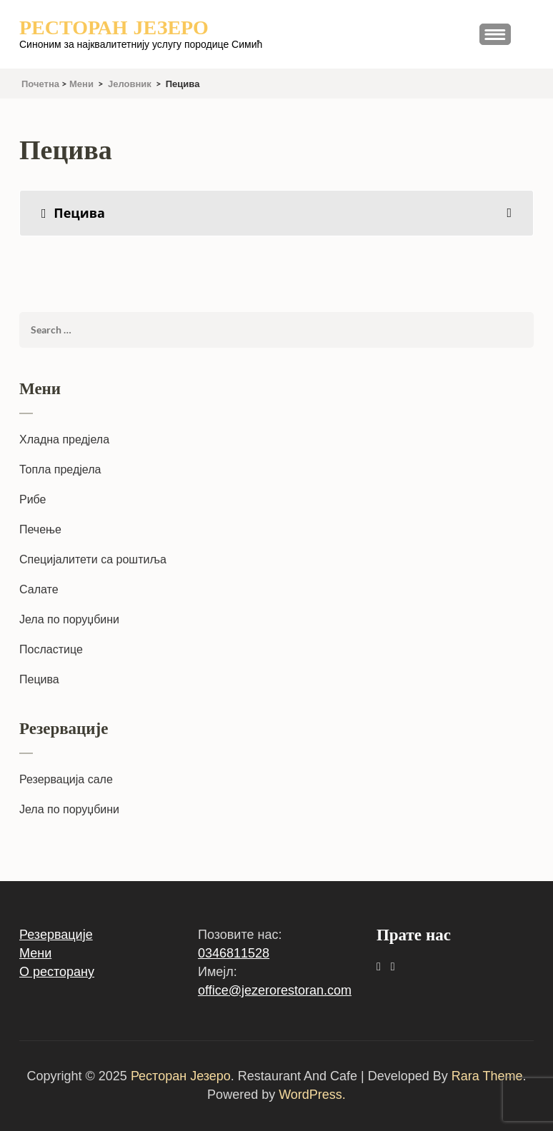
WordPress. (312, 1094)
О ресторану (56, 972)
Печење (40, 529)
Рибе (32, 499)
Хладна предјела (64, 439)
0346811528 (233, 953)
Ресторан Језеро (114, 27)
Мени (35, 953)
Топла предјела (60, 469)
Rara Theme (487, 1076)
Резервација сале (66, 779)
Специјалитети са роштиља (92, 559)
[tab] (276, 213)
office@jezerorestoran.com (275, 990)
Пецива (39, 679)
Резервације (56, 935)
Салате (39, 589)
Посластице (51, 649)
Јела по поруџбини (69, 619)
